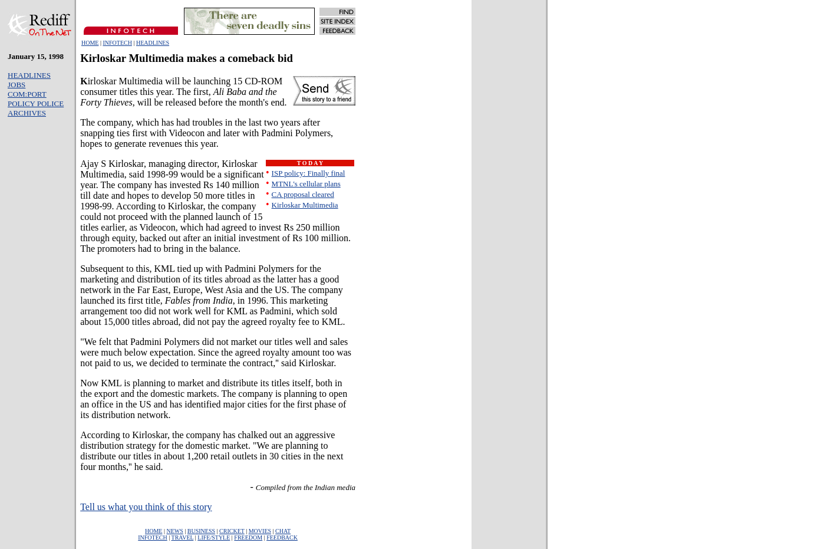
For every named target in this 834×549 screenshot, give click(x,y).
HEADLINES (152, 43)
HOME (89, 43)
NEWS (174, 531)
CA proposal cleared (303, 194)
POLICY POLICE (36, 103)
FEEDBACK (282, 537)
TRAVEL (183, 537)
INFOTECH (117, 43)
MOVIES (260, 531)
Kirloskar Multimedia (305, 204)
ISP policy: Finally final (308, 173)
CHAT (283, 531)
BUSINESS (201, 531)
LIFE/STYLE (213, 537)
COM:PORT (27, 94)
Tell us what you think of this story (146, 507)
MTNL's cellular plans (306, 183)
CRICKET (232, 531)
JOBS (16, 84)
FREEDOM (248, 537)
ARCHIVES (27, 113)
